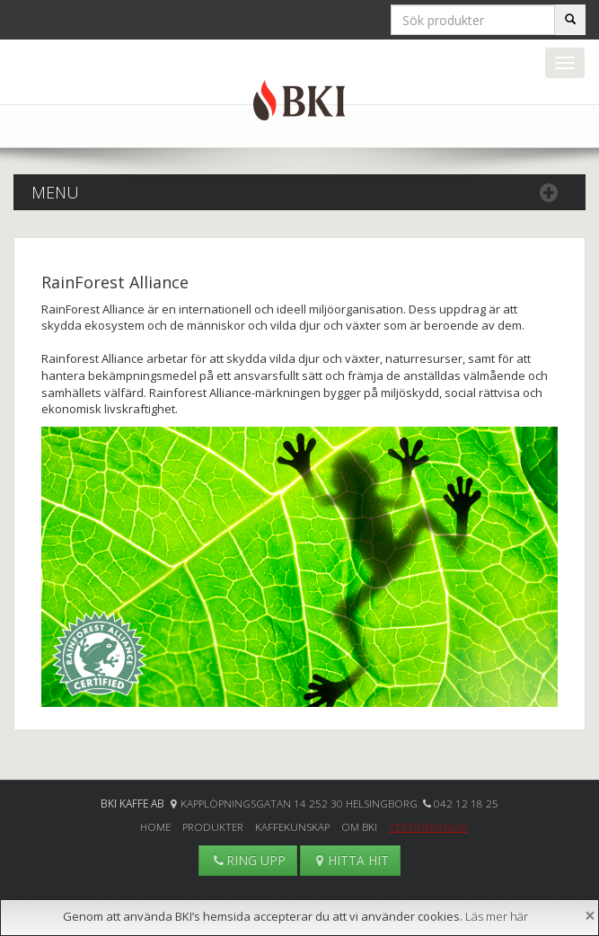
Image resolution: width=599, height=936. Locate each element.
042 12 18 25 (466, 803)
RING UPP (248, 860)
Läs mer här (496, 916)
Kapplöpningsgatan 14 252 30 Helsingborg (300, 803)
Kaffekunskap (292, 826)
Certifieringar (428, 826)
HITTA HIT (350, 860)
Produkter (212, 826)
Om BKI (359, 826)
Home (155, 826)
